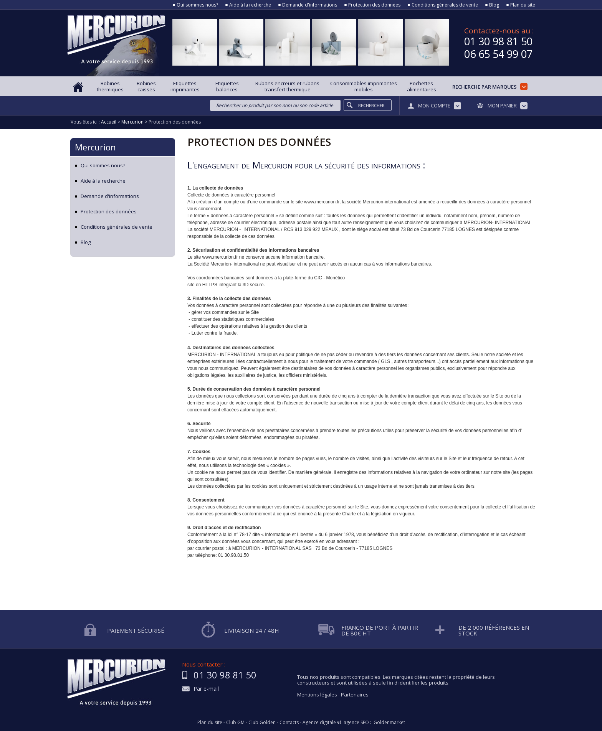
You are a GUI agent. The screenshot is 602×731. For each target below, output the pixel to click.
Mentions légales (317, 694)
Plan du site (522, 5)
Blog (494, 5)
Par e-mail (206, 689)
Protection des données (374, 5)
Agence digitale (319, 722)
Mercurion (95, 147)
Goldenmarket (389, 722)
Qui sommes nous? (197, 5)
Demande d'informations (309, 5)
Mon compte (434, 105)
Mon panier (502, 105)
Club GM (235, 722)
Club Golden (262, 722)
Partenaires (355, 694)
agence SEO (356, 722)
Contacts (289, 722)
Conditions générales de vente (445, 5)
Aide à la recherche (250, 5)
